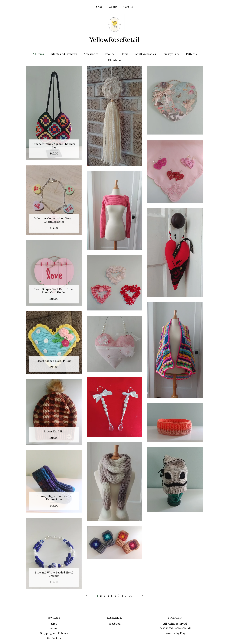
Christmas (114, 60)
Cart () (128, 6)
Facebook (114, 623)
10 (130, 595)
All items (38, 54)
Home (124, 54)
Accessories (91, 54)
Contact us (54, 638)
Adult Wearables (145, 54)
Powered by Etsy (175, 633)
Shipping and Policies (54, 633)
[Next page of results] (142, 595)
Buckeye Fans (170, 54)
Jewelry (109, 54)
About (113, 6)
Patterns (191, 54)
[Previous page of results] (87, 595)
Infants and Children (63, 54)
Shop (99, 6)
